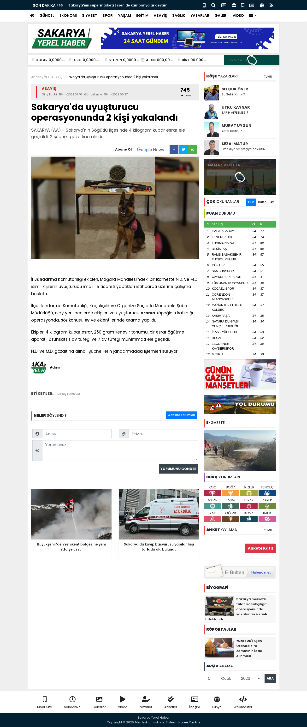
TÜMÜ (268, 77)
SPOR (107, 15)
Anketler (170, 702)
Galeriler (99, 702)
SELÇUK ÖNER (235, 89)
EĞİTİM (142, 15)
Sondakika (72, 702)
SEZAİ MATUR (235, 144)
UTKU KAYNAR (236, 107)
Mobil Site (44, 702)
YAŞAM (124, 15)
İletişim (194, 702)
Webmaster (243, 702)
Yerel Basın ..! (232, 131)
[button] (253, 16)
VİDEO (238, 15)
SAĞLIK (178, 15)
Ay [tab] (272, 202)
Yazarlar (145, 702)
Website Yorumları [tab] (181, 415)
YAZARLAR (199, 15)
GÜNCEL (47, 15)
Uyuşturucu (68, 394)
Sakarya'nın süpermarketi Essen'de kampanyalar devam (117, 5)
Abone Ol (142, 149)
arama (148, 313)
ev (87, 320)
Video (122, 702)
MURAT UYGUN (236, 125)
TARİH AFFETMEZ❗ (235, 112)
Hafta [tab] (262, 202)
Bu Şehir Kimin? (233, 94)
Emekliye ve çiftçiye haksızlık (244, 149)
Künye (217, 702)
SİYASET (89, 15)
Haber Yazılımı (189, 722)
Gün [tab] (251, 202)
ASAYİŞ (160, 15)
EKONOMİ (68, 15)
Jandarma (45, 279)
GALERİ (221, 15)
